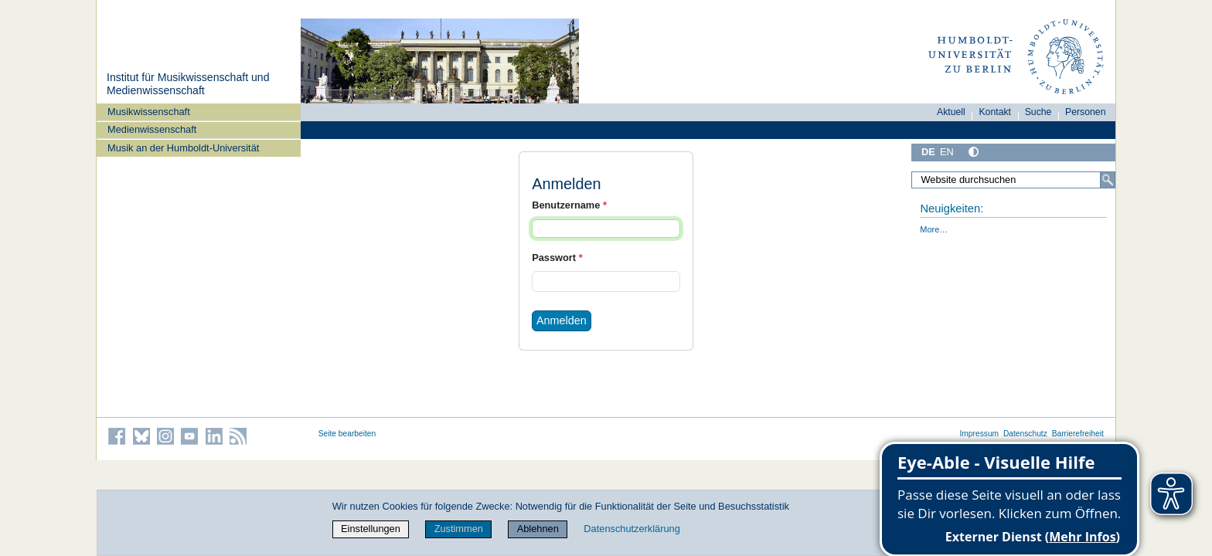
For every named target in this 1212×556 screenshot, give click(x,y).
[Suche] (1107, 179)
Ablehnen (538, 528)
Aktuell (951, 112)
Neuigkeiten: (951, 208)
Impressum (979, 433)
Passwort (557, 257)
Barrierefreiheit (1078, 433)
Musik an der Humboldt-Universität (183, 148)
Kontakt (995, 112)
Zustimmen (458, 528)
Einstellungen (370, 528)
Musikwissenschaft (148, 111)
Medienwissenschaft (151, 129)
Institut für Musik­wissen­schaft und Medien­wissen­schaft (188, 84)
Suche (1038, 112)
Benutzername (569, 205)
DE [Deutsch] (928, 152)
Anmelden (561, 320)
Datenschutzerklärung (631, 528)
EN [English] (947, 152)
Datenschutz (1025, 433)
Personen (1085, 112)
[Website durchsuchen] (1013, 179)
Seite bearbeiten (347, 433)
